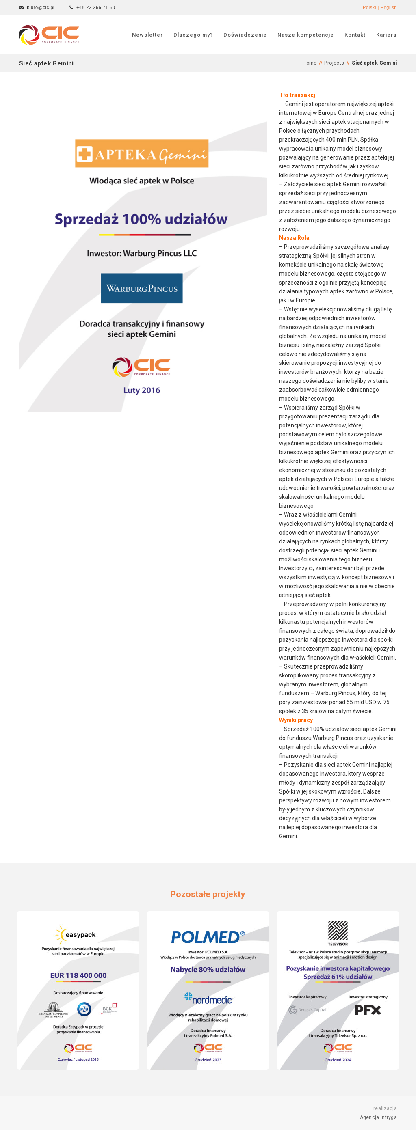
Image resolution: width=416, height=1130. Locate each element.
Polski (369, 7)
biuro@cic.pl (40, 7)
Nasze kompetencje (305, 35)
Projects (334, 63)
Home (310, 63)
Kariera (386, 35)
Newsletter (147, 35)
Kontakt (355, 35)
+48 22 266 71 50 (95, 7)
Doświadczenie (245, 35)
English (389, 7)
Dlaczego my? (193, 35)
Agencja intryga (378, 1117)
